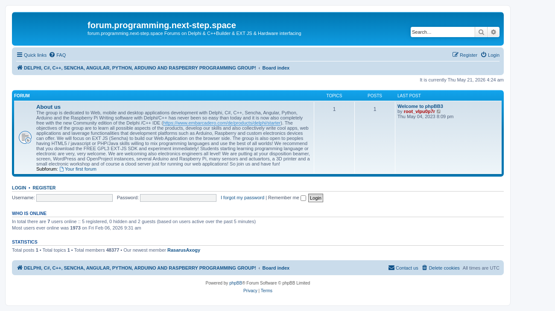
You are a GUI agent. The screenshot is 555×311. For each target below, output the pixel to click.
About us (48, 107)
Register (44, 187)
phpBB (235, 283)
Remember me (287, 197)
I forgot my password (242, 197)
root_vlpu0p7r (419, 111)
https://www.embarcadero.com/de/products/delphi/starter (221, 122)
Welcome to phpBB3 (420, 106)
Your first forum (77, 168)
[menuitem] (57, 55)
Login (19, 187)
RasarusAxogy (183, 250)
